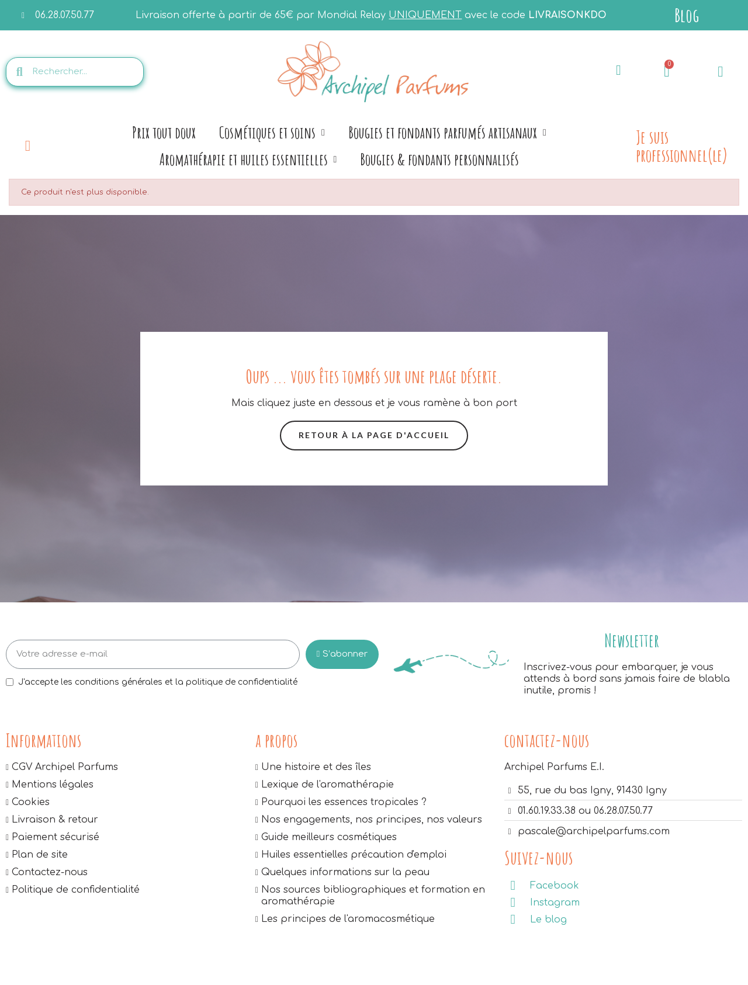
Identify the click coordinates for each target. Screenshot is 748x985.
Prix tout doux (164, 132)
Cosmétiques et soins (272, 132)
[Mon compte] (720, 71)
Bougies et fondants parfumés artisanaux (447, 132)
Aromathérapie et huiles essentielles (248, 159)
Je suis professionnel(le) (682, 145)
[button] (374, 435)
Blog (686, 15)
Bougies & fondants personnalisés (439, 159)
